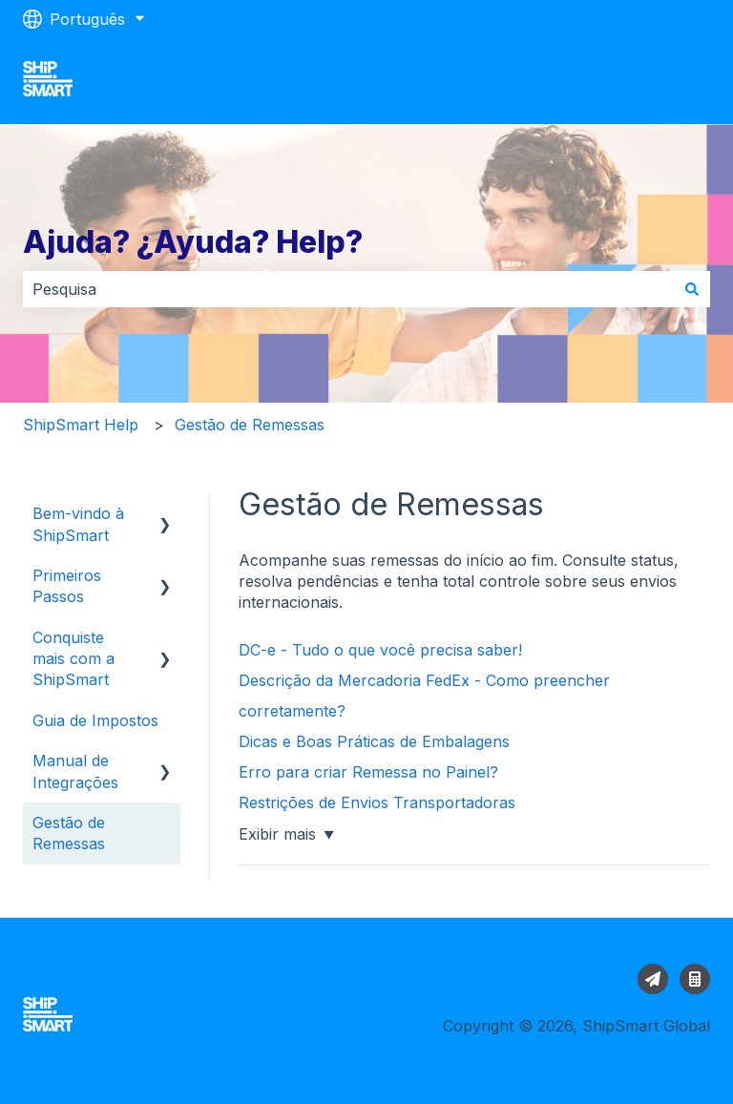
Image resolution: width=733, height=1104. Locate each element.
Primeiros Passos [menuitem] (66, 586)
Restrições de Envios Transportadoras (379, 802)
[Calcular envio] (695, 979)
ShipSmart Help (80, 424)
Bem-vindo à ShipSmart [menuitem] (78, 524)
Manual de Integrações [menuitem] (75, 771)
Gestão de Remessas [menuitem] (68, 833)
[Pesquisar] (692, 289)
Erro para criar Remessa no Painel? (368, 771)
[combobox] (348, 289)
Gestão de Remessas (250, 424)
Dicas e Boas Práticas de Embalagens (374, 741)
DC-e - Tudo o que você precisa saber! (380, 649)
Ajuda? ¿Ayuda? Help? (193, 241)
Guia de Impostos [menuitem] (95, 720)
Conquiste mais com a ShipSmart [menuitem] (73, 659)
